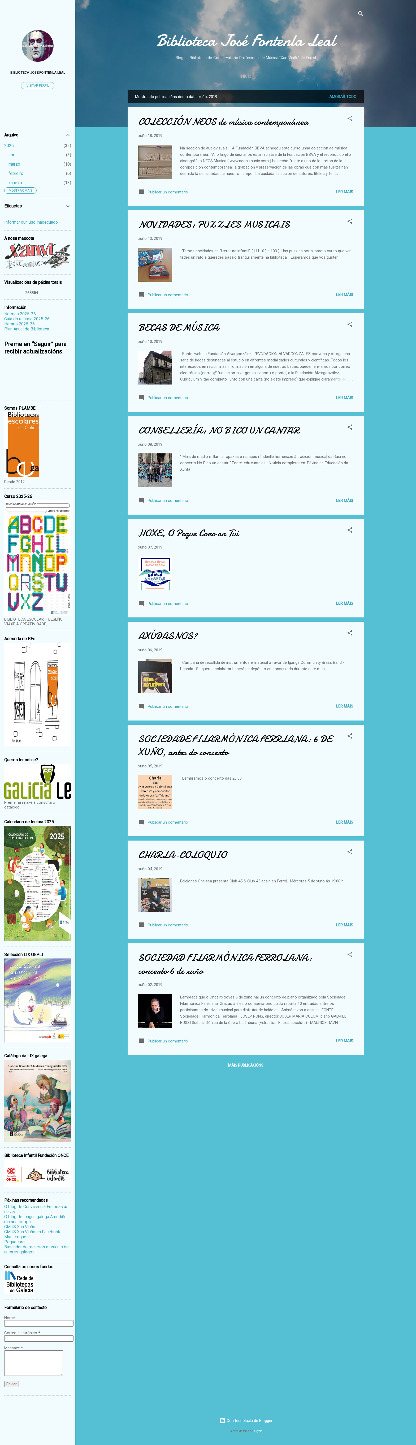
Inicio (245, 76)
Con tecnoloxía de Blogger (245, 1420)
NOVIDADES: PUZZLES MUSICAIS (214, 224)
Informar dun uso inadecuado (31, 222)
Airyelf (258, 1431)
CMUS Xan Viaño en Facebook (32, 1231)
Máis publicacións (245, 1065)
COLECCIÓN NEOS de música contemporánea (223, 121)
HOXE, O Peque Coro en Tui (188, 533)
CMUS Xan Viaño (19, 1226)
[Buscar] (360, 14)
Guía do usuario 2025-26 (27, 318)
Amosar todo (342, 96)
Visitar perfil (38, 85)
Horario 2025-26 (19, 323)
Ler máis (344, 191)
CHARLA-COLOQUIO (182, 855)
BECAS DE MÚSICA (178, 327)
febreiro (15, 173)
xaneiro (15, 182)
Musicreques (16, 1236)
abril (12, 154)
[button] (350, 119)
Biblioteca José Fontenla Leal (245, 40)
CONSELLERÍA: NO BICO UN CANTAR (218, 430)
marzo (14, 164)
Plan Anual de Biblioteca (26, 329)
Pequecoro (14, 1241)
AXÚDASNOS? (167, 636)
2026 (9, 145)
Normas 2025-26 (20, 313)
